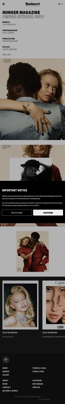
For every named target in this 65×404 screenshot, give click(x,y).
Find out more (17, 212)
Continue (48, 212)
